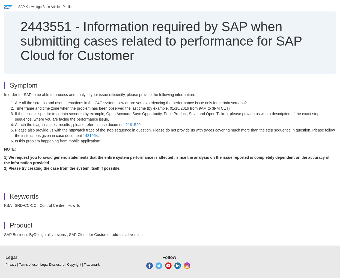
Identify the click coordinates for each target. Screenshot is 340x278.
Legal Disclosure (52, 265)
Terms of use (28, 265)
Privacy (10, 265)
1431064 (90, 135)
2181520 (133, 124)
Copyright (74, 265)
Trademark (92, 265)
